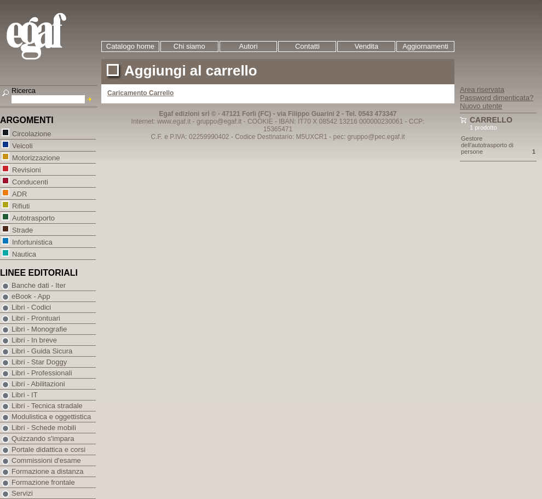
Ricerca (23, 90)
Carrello (491, 119)
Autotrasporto (33, 217)
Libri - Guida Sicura (41, 351)
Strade (22, 229)
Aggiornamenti (425, 46)
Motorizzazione (35, 157)
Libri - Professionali (41, 373)
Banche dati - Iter (38, 285)
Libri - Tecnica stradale (47, 406)
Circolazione (31, 133)
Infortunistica (32, 241)
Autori (248, 46)
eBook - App (30, 296)
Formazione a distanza (47, 471)
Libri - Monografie (39, 329)
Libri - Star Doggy (39, 362)
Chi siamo (189, 46)
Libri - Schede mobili (43, 427)
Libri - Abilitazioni (38, 384)
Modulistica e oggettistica (51, 417)
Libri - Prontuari (35, 318)
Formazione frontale (43, 482)
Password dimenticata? (496, 98)
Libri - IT (24, 395)
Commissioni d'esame (46, 460)
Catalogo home (130, 46)
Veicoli (22, 145)
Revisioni (26, 169)
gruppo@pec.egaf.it (376, 137)
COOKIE (260, 121)
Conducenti (29, 181)
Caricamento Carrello (140, 93)
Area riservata (482, 89)
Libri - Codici (31, 307)
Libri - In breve (34, 340)
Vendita (366, 46)
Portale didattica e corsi (48, 449)
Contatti (307, 46)
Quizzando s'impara (42, 438)
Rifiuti (20, 205)
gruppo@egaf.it (219, 121)
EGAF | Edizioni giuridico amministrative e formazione (50, 37)
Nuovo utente (481, 106)
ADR (19, 193)
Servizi (22, 493)
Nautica (23, 253)
